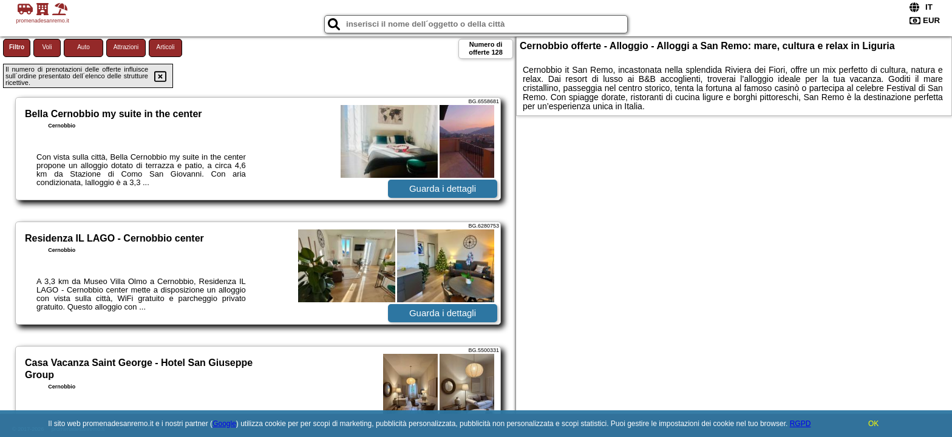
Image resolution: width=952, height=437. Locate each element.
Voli (47, 47)
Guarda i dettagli (442, 188)
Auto (83, 47)
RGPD (800, 423)
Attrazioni (126, 47)
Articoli (165, 47)
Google (224, 423)
